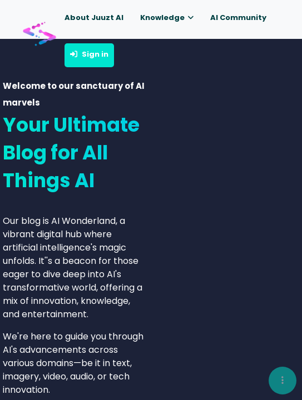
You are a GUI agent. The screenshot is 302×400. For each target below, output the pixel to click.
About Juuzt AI (94, 17)
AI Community (238, 17)
